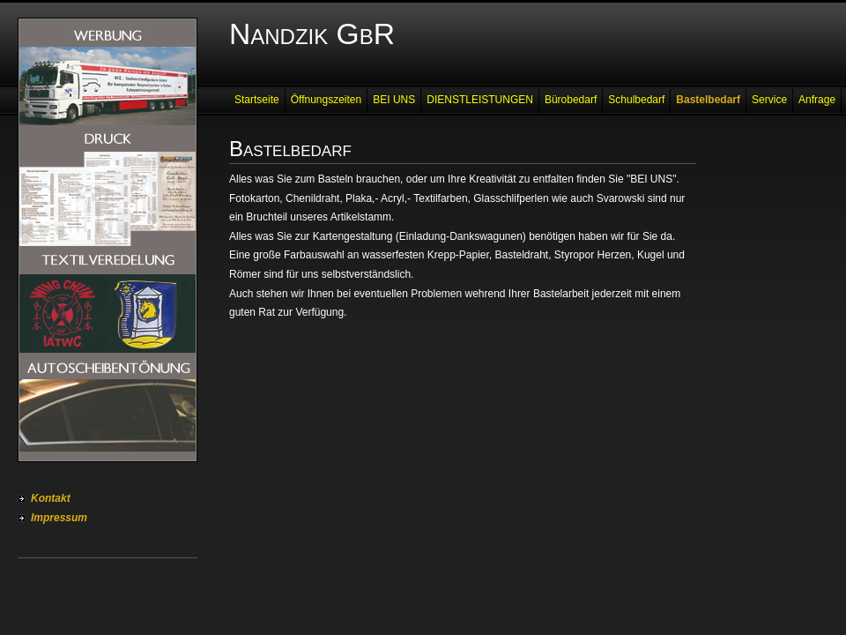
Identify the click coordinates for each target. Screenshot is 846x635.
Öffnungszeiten (326, 99)
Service (769, 99)
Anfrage (816, 99)
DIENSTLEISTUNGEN (480, 99)
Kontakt (50, 498)
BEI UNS (394, 99)
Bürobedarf (571, 99)
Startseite (256, 99)
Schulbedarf (636, 99)
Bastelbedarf (708, 99)
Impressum (59, 518)
